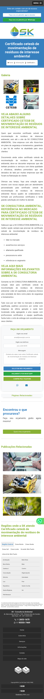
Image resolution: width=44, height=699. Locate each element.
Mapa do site (22, 659)
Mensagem (22, 350)
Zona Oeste (29, 544)
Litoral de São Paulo (9, 554)
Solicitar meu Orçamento (22, 368)
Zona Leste (15, 549)
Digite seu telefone (22, 342)
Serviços (22, 641)
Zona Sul (5, 549)
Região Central (7, 544)
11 (22, 620)
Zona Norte (19, 544)
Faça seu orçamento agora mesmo (22, 15)
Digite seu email (22, 334)
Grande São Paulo (27, 549)
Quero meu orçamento (22, 432)
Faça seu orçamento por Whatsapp (22, 20)
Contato (22, 653)
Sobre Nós (22, 636)
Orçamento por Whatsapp (22, 374)
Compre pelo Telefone (22, 379)
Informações (22, 647)
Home (22, 630)
